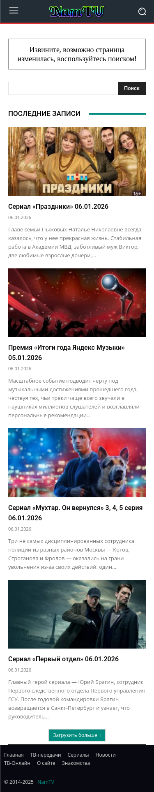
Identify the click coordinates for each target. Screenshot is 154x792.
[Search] (132, 88)
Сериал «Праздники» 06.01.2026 (58, 206)
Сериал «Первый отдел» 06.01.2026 (63, 659)
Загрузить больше (77, 735)
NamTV (45, 781)
